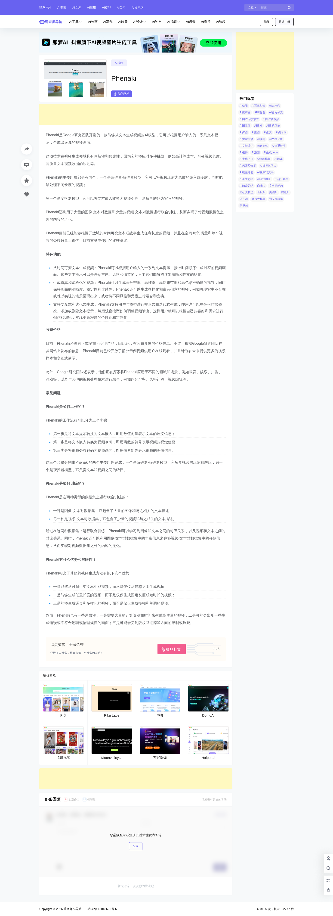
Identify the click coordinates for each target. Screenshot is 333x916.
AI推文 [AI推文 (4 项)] (268, 132)
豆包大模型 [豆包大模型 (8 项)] (258, 199)
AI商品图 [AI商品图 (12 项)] (259, 112)
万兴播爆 (160, 758)
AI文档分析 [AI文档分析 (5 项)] (276, 139)
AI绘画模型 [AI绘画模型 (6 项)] (264, 159)
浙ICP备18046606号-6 (102, 909)
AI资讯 (61, 7)
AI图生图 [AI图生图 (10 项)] (245, 125)
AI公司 (121, 7)
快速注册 (284, 21)
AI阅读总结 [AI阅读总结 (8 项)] (246, 185)
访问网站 (121, 94)
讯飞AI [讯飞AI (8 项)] (244, 199)
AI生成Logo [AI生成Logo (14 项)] (271, 152)
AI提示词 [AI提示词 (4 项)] (280, 132)
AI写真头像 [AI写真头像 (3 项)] (258, 105)
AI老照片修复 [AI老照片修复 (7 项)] (248, 165)
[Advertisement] (135, 114)
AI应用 (91, 7)
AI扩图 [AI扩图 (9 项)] (244, 132)
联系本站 (45, 7)
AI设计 (139, 21)
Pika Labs (111, 715)
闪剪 (63, 715)
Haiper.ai (208, 758)
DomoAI (208, 715)
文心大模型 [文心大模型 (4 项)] (246, 192)
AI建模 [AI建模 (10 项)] (258, 125)
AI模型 (106, 7)
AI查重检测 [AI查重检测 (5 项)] (279, 145)
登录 (266, 21)
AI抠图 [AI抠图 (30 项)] (256, 132)
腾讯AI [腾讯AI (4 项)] (285, 192)
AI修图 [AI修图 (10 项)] (244, 105)
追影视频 (63, 758)
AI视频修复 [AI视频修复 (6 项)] (246, 172)
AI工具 (75, 21)
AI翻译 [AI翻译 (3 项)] (278, 159)
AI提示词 (137, 7)
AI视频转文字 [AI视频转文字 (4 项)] (265, 172)
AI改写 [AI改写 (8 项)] (261, 139)
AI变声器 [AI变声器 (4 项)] (245, 112)
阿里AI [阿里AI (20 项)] (244, 205)
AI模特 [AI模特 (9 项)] (244, 152)
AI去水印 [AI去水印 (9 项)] (274, 105)
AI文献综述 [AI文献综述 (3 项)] (246, 145)
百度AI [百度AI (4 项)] (261, 192)
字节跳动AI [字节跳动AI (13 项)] (276, 185)
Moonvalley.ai (111, 758)
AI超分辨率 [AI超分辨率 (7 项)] (281, 179)
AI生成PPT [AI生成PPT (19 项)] (246, 159)
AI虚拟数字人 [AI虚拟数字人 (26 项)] (268, 165)
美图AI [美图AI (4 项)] (273, 192)
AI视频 (173, 21)
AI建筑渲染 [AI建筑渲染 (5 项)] (273, 125)
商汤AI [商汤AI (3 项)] (261, 185)
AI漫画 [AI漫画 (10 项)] (256, 152)
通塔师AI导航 (72, 909)
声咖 (160, 715)
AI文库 (76, 7)
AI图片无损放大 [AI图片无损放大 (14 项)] (249, 119)
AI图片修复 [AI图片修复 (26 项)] (276, 112)
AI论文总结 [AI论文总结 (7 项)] (246, 179)
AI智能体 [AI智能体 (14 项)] (262, 145)
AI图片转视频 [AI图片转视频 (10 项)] (271, 119)
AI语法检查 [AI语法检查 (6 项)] (264, 179)
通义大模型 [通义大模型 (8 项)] (276, 199)
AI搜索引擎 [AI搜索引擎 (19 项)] (246, 139)
